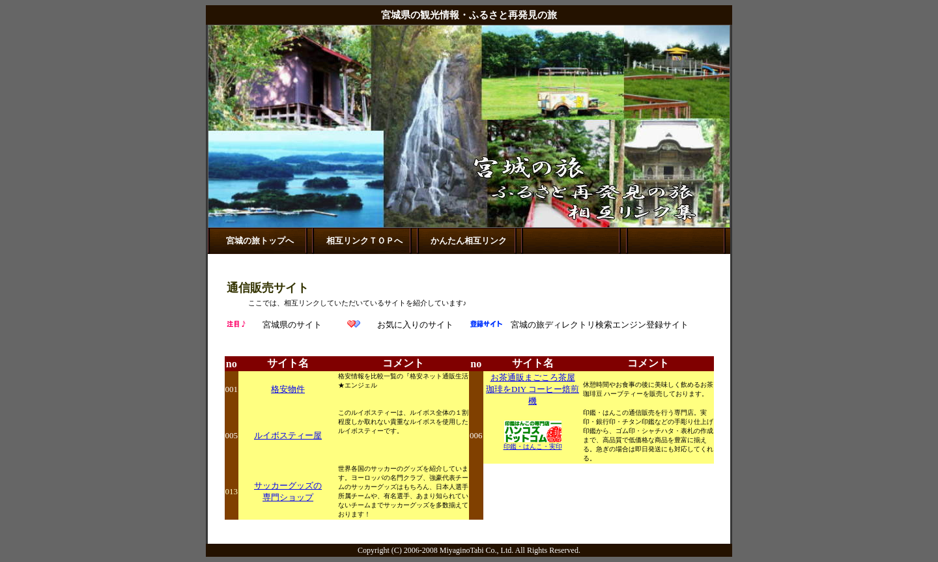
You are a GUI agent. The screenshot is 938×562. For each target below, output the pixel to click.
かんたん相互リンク (469, 241)
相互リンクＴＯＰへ (364, 241)
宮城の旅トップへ (260, 241)
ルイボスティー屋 (288, 435)
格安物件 (288, 389)
